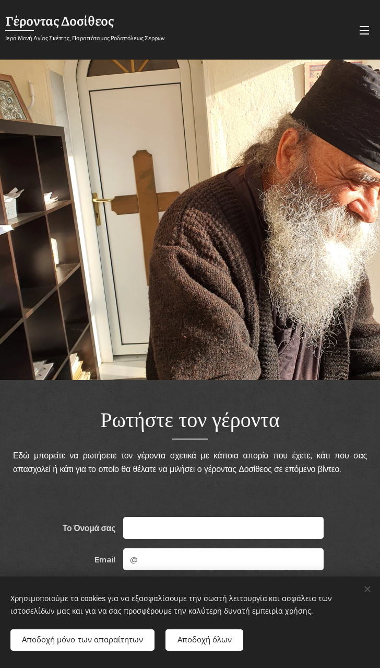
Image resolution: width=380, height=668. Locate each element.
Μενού (364, 30)
